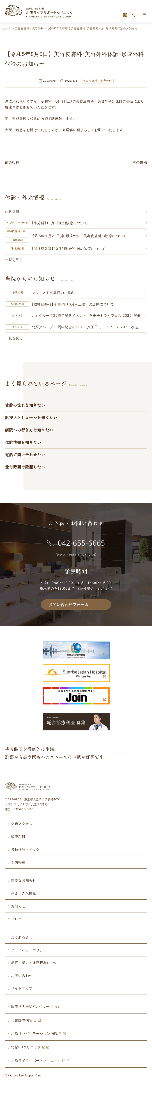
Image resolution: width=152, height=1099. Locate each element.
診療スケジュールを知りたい (31, 417)
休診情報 (12, 211)
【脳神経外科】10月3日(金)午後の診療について (69, 248)
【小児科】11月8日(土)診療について (60, 223)
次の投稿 (140, 162)
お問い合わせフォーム (68, 605)
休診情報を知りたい (23, 443)
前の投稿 (12, 162)
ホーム (6, 28)
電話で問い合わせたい (25, 455)
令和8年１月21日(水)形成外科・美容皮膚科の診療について (79, 235)
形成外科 (17, 240)
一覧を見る (14, 259)
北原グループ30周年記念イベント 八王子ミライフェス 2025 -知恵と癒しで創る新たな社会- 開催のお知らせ (89, 327)
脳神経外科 (17, 248)
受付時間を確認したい (25, 467)
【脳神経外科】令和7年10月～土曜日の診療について (73, 304)
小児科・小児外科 (17, 223)
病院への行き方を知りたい (29, 430)
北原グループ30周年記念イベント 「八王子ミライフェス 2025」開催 (86, 315)
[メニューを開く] (144, 14)
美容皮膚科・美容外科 (29, 28)
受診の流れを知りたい (25, 405)
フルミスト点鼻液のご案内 (53, 292)
